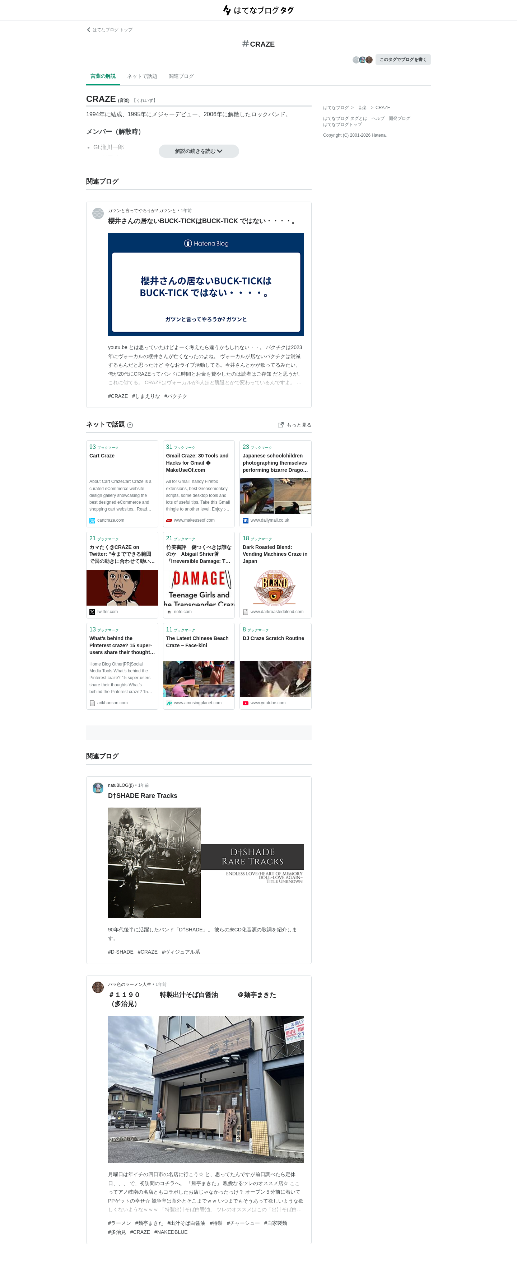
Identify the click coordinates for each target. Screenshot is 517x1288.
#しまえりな (146, 396)
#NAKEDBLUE (171, 1232)
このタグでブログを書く (403, 59)
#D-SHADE (121, 952)
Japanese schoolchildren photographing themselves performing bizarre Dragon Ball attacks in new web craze (275, 463)
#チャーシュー (243, 1223)
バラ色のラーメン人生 (129, 984)
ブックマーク (104, 447)
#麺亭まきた (149, 1223)
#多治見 (117, 1232)
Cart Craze (102, 456)
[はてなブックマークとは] (130, 424)
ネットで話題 (142, 76)
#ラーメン (119, 1223)
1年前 (186, 210)
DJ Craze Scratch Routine (273, 638)
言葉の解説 (103, 76)
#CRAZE (118, 396)
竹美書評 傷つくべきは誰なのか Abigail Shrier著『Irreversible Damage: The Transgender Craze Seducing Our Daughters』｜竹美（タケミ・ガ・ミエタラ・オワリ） (199, 554)
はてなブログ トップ (109, 29)
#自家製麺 (275, 1223)
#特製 (216, 1223)
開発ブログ (399, 118)
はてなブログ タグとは (345, 118)
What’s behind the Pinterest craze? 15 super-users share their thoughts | (121, 646)
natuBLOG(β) (121, 785)
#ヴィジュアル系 (181, 952)
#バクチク (175, 396)
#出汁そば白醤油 (187, 1223)
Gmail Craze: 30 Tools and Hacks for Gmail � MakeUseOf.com (197, 463)
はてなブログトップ (342, 124)
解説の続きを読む (199, 151)
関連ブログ (181, 76)
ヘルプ (378, 118)
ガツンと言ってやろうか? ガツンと (142, 210)
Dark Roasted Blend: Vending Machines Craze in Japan (275, 554)
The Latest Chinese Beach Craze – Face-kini (197, 641)
